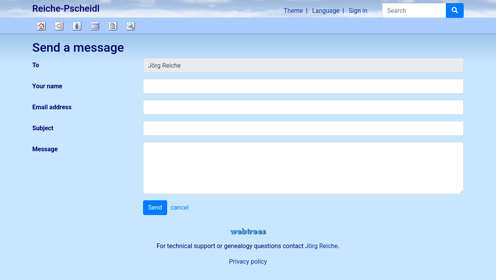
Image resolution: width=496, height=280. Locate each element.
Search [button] (130, 26)
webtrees (248, 232)
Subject (42, 128)
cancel (180, 207)
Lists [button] (77, 26)
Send (155, 207)
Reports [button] (112, 26)
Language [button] (325, 10)
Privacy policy (248, 261)
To (35, 65)
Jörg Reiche (321, 246)
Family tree (41, 26)
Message (45, 149)
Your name (47, 86)
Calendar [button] (95, 26)
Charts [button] (59, 26)
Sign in (358, 10)
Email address (52, 107)
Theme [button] (293, 10)
